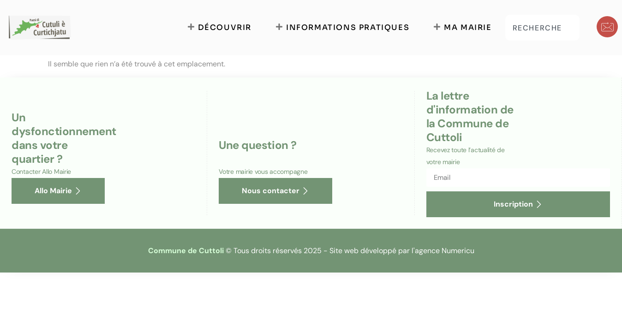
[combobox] (542, 28)
